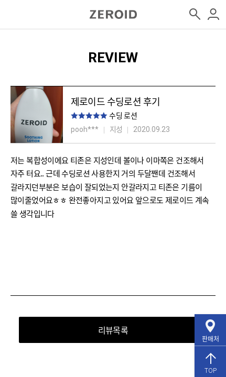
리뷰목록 (113, 330)
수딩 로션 (123, 115)
